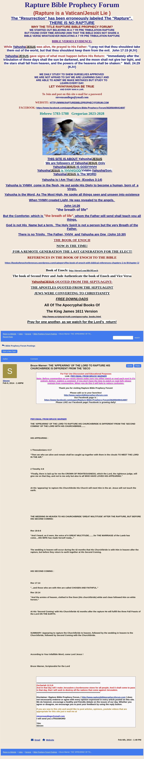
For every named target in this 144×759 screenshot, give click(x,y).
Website (50, 740)
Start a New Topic (9, 351)
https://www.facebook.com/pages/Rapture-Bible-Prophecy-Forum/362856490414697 (85, 400)
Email (37, 740)
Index (21, 334)
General (28, 334)
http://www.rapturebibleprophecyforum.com (86, 395)
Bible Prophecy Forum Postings (45, 334)
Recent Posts (8, 337)
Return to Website (9, 334)
